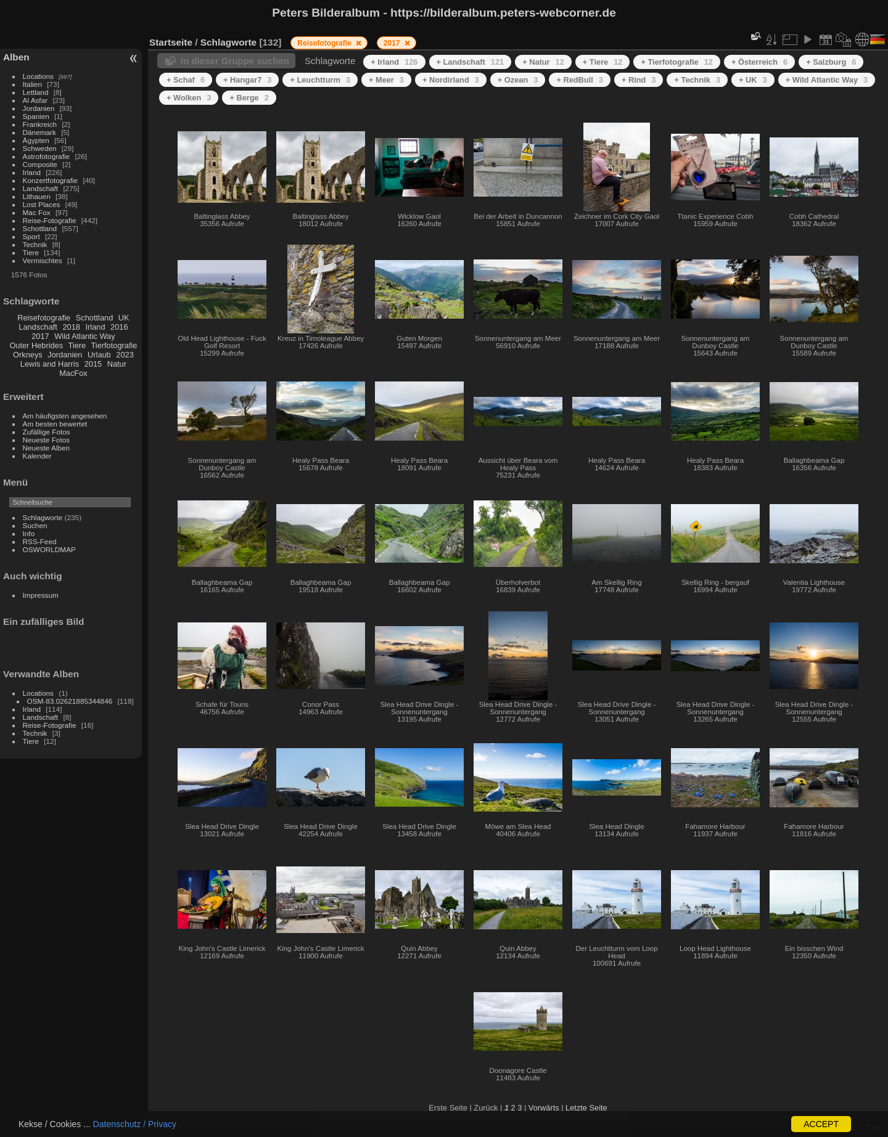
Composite (40, 164)
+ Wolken (188, 97)
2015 (93, 364)
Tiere (31, 252)
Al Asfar (35, 100)
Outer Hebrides (36, 345)
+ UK (753, 79)
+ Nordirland (450, 79)
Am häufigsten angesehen (65, 416)
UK (124, 317)
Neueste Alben (46, 448)
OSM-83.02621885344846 (70, 701)
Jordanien (39, 108)
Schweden (40, 148)
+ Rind (639, 79)
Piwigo (876, 1127)
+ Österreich (759, 62)
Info (29, 533)
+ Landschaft (470, 62)
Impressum (41, 595)
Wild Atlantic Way (84, 336)
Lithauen (37, 196)
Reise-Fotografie (49, 220)
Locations (38, 76)
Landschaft (41, 188)
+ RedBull (579, 79)
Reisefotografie (43, 317)
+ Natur (543, 62)
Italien (32, 84)
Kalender (37, 456)
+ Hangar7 (247, 79)
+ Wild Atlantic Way (827, 79)
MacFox (73, 373)
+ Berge (248, 97)
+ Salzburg (831, 62)
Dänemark (39, 132)
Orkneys (28, 354)
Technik (35, 244)
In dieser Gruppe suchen (235, 60)
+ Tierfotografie (677, 62)
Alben (16, 57)
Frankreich (40, 124)
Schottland (40, 228)
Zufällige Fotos (46, 432)
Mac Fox (37, 212)
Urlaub (99, 354)
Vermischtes (42, 260)
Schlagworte (43, 517)
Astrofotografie (46, 156)
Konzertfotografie (50, 180)
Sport (31, 236)
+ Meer (386, 79)
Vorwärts (543, 1107)
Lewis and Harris (49, 364)
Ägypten (36, 140)
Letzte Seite (586, 1107)
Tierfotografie (114, 345)
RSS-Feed (40, 541)
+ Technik (697, 79)
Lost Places (41, 204)
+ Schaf (185, 79)
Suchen (35, 525)
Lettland (36, 92)
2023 (124, 354)
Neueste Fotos (46, 440)
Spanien (36, 116)
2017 (40, 336)
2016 (119, 327)
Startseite (170, 42)
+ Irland (394, 62)
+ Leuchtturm (320, 79)
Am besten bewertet (55, 424)
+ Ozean (518, 79)
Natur (116, 364)
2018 (71, 327)
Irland (32, 172)
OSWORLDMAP (49, 549)
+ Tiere (603, 62)
